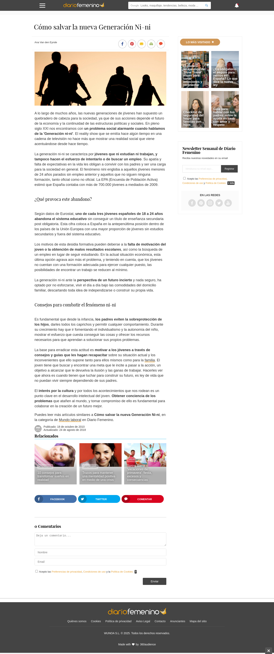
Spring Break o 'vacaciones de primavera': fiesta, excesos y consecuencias (139, 472)
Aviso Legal (143, 621)
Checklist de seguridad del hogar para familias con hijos (193, 118)
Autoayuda (45, 466)
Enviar (155, 581)
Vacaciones (135, 459)
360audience (148, 644)
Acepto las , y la (86, 571)
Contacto (160, 621)
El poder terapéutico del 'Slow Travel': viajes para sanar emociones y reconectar (194, 75)
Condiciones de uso (94, 571)
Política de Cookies (122, 571)
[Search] (206, 5)
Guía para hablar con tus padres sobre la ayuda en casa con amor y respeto (224, 116)
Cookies (96, 621)
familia (150, 360)
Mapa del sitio (198, 621)
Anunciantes (177, 621)
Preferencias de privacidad (67, 571)
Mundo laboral (70, 420)
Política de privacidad (118, 621)
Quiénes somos (76, 621)
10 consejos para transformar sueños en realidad (53, 476)
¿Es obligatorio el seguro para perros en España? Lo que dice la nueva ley (225, 77)
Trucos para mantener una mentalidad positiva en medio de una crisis (98, 476)
